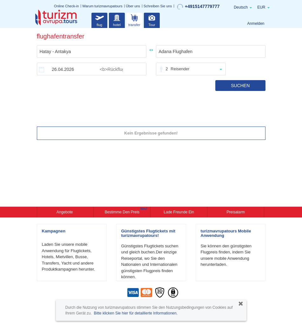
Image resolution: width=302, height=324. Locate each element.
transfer (134, 19)
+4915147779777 (198, 7)
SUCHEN (240, 85)
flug (99, 19)
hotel (117, 19)
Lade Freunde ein (179, 212)
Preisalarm (236, 212)
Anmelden (255, 23)
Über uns (133, 6)
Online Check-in (66, 6)
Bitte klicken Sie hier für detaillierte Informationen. (136, 313)
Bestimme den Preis (123, 211)
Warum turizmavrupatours (102, 6)
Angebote (65, 212)
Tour (152, 19)
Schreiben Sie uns (158, 6)
